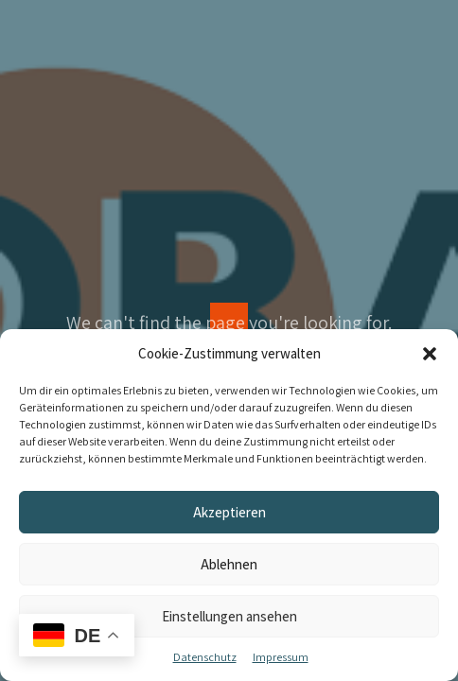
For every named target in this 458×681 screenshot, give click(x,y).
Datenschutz (205, 657)
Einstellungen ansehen (229, 616)
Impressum (280, 657)
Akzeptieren (229, 512)
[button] (429, 353)
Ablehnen (229, 564)
